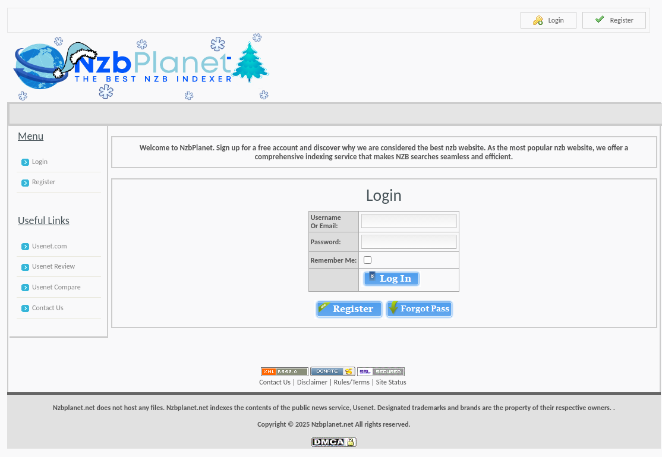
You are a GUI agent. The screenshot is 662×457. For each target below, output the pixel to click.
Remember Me (333, 260)
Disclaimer (312, 382)
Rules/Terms (352, 382)
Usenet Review (53, 266)
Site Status (391, 382)
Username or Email (326, 221)
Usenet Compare (56, 287)
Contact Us (48, 308)
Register (614, 19)
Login (548, 20)
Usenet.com (49, 246)
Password (325, 242)
